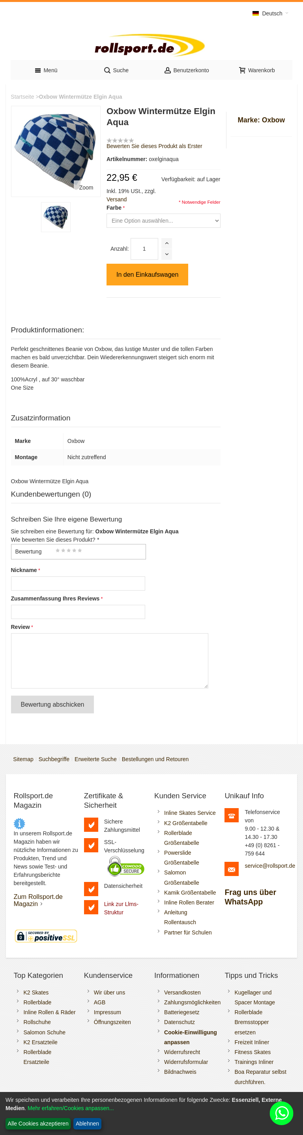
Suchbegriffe (54, 759)
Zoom (86, 187)
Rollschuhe (36, 1022)
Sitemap (23, 759)
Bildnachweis (180, 1072)
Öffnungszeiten (112, 1022)
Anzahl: (119, 249)
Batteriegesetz (182, 1012)
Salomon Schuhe (44, 1032)
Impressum (107, 1012)
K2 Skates (36, 992)
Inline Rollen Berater (189, 902)
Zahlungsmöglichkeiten (192, 1002)
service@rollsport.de (270, 866)
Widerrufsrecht (182, 1052)
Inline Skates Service (190, 813)
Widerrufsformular (186, 1062)
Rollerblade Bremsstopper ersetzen (251, 1022)
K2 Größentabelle (186, 823)
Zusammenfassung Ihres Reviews (55, 598)
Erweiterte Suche (96, 759)
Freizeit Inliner (251, 1042)
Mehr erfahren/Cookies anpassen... (71, 1108)
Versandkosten (182, 992)
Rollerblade (37, 1002)
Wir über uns (109, 992)
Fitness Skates (252, 1052)
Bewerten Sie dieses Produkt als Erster (154, 146)
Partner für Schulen (188, 932)
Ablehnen (87, 1123)
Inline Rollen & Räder (49, 1012)
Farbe (114, 207)
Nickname (24, 570)
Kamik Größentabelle (190, 892)
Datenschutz (179, 1022)
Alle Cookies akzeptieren (38, 1123)
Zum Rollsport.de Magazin (37, 900)
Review (20, 627)
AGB (100, 1002)
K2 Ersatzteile (40, 1042)
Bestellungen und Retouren (155, 759)
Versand (117, 199)
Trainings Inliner (253, 1062)
